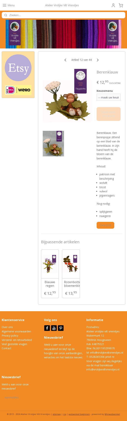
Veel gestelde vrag (13, 344)
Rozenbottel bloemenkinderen (71, 284)
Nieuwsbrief (54, 337)
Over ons (7, 327)
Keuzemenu (105, 91)
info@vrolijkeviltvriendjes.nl (106, 352)
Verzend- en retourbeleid (17, 340)
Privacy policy (10, 335)
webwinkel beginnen (79, 414)
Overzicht (105, 225)
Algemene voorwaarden (16, 331)
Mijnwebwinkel (112, 414)
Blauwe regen (50, 284)
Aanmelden (12, 397)
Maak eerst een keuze (109, 114)
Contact (6, 348)
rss (64, 414)
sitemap (57, 414)
